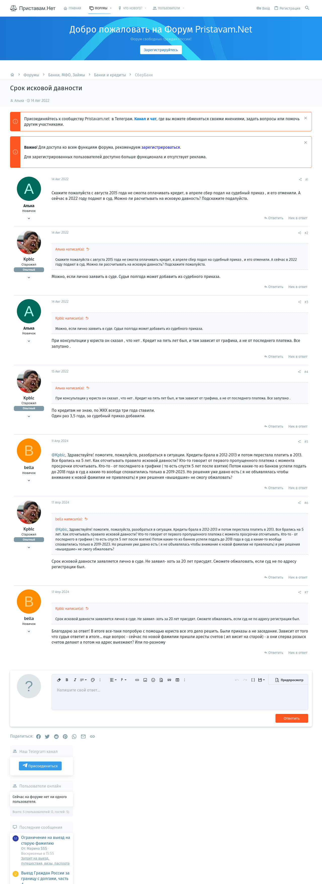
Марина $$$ (306, 405)
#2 (238, 233)
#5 (238, 451)
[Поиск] (307, 8)
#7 (238, 618)
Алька (19, 100)
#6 (238, 524)
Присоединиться (279, 192)
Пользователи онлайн (279, 212)
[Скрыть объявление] (305, 118)
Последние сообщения (279, 254)
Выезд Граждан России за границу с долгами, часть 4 (284, 305)
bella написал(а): (69, 540)
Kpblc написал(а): (69, 323)
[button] (111, 8)
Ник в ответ (229, 218)
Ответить (207, 218)
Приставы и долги (275, 357)
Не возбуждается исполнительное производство (276, 341)
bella (29, 477)
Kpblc (28, 259)
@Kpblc (58, 464)
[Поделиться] (232, 179)
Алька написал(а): (70, 249)
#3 (238, 307)
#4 (238, 377)
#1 (238, 179)
